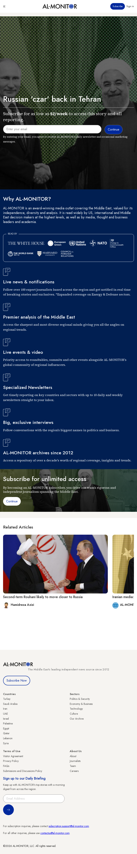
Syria (6, 743)
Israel (6, 719)
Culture (74, 714)
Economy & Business (81, 704)
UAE (5, 714)
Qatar (6, 733)
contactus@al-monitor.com (55, 833)
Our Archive (77, 719)
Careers (74, 771)
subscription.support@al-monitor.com (69, 826)
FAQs (6, 766)
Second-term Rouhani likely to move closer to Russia (43, 596)
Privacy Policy (11, 761)
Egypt (6, 728)
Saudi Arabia (10, 704)
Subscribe (118, 6)
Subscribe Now (17, 680)
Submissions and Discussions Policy (22, 771)
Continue (12, 501)
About (73, 756)
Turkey (6, 699)
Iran (5, 709)
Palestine (8, 723)
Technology (76, 709)
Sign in (130, 6)
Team (73, 766)
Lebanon (7, 738)
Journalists (75, 761)
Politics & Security (80, 699)
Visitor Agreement (13, 756)
